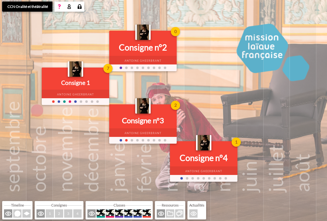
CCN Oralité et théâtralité (27, 6)
